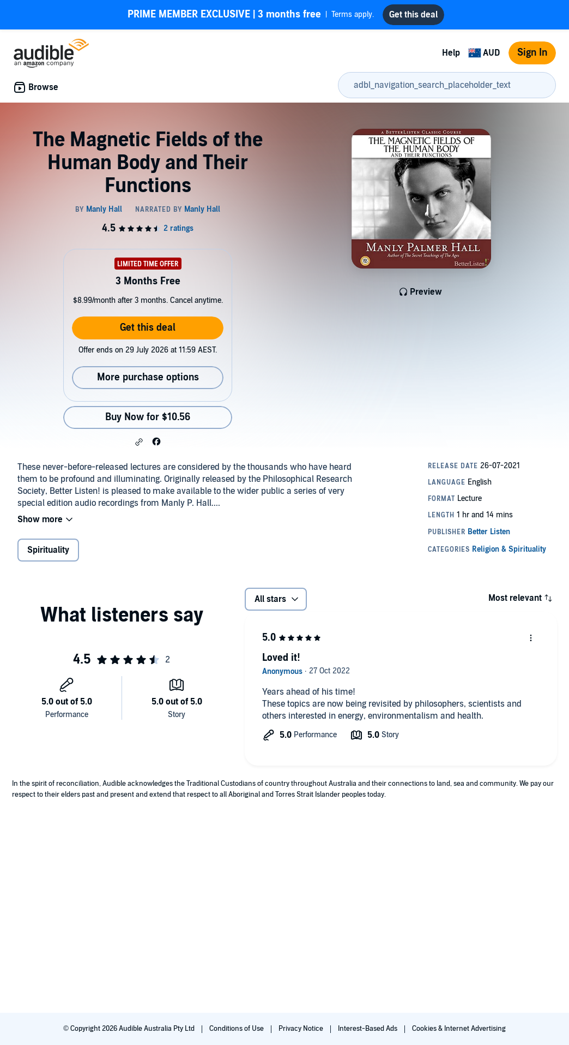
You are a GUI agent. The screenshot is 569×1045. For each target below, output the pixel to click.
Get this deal (147, 327)
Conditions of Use (237, 1028)
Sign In (532, 52)
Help (451, 52)
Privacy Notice (302, 1028)
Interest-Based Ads (368, 1028)
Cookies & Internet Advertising (459, 1028)
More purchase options (148, 377)
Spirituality (48, 550)
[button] (139, 442)
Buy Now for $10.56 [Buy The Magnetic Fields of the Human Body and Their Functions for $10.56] (147, 417)
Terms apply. (251, 15)
